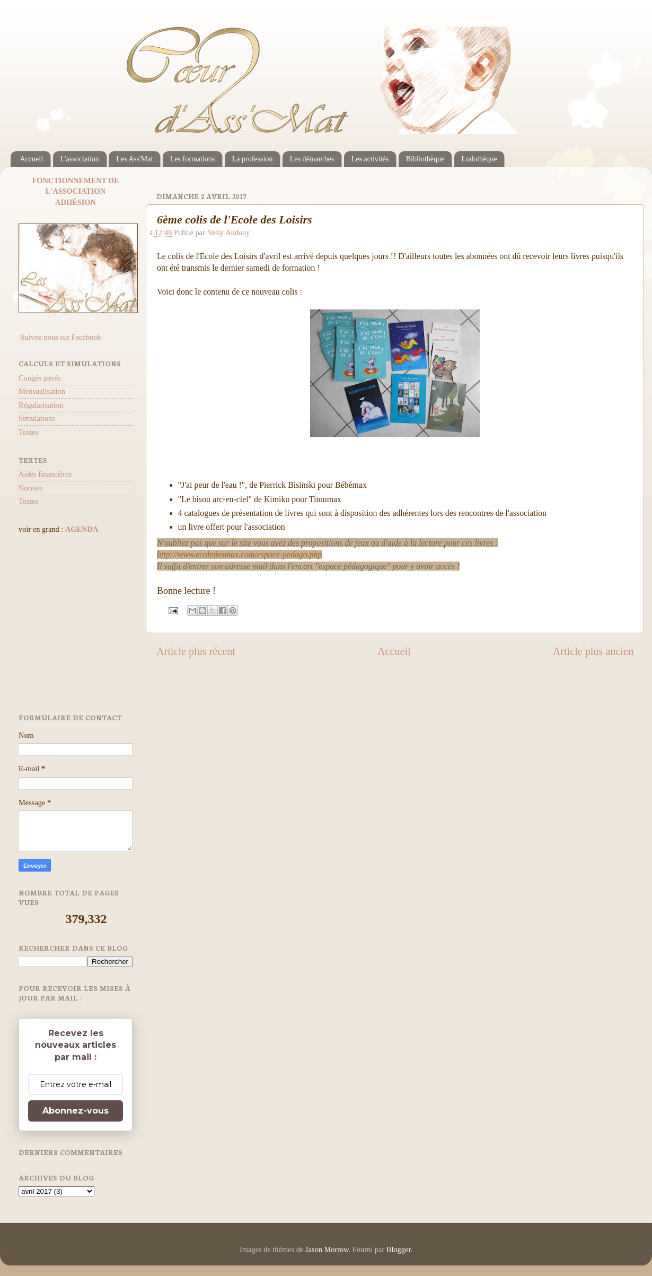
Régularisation (41, 405)
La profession (252, 159)
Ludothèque (479, 159)
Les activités (370, 159)
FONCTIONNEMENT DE (75, 180)
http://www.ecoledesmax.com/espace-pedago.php (239, 554)
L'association (79, 159)
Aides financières (45, 474)
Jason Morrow (327, 1249)
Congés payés (40, 378)
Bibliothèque (425, 159)
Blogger (398, 1249)
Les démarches (312, 159)
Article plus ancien (593, 651)
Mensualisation (42, 391)
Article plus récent (195, 651)
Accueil (31, 159)
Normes (31, 488)
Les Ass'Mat (134, 159)
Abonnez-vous (75, 1111)
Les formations (192, 159)
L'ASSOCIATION (75, 191)
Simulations (37, 418)
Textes (28, 432)
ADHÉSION (75, 202)
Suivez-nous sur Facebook (60, 337)
